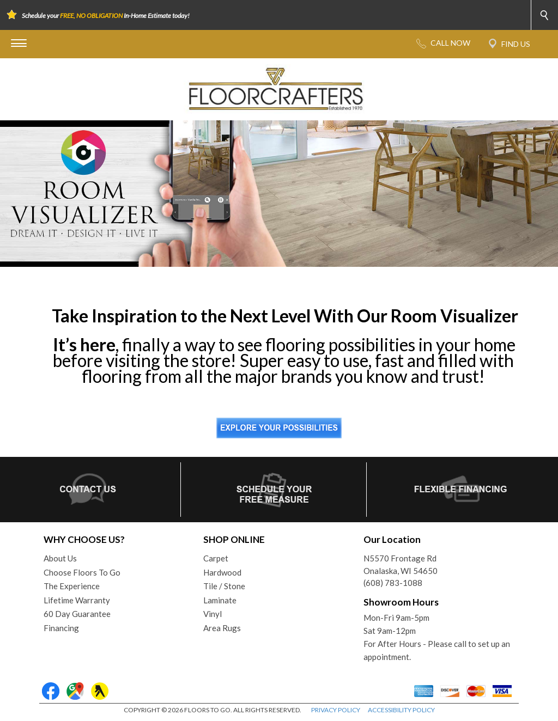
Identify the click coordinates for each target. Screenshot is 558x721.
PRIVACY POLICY (335, 710)
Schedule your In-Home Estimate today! (106, 15)
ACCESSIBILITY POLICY (401, 710)
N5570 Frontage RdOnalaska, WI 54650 (400, 564)
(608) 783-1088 (392, 583)
